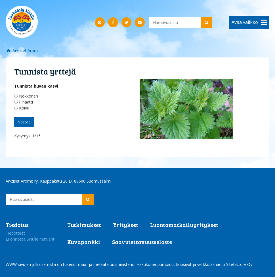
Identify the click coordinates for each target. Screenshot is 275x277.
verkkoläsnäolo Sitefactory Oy (224, 264)
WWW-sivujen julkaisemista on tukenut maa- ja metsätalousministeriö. (71, 264)
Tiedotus (17, 225)
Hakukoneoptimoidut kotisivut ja (166, 264)
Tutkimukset (84, 225)
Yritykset (125, 225)
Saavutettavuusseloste (142, 242)
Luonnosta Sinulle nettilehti (30, 239)
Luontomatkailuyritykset (184, 225)
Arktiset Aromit (25, 50)
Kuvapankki (83, 242)
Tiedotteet (15, 233)
